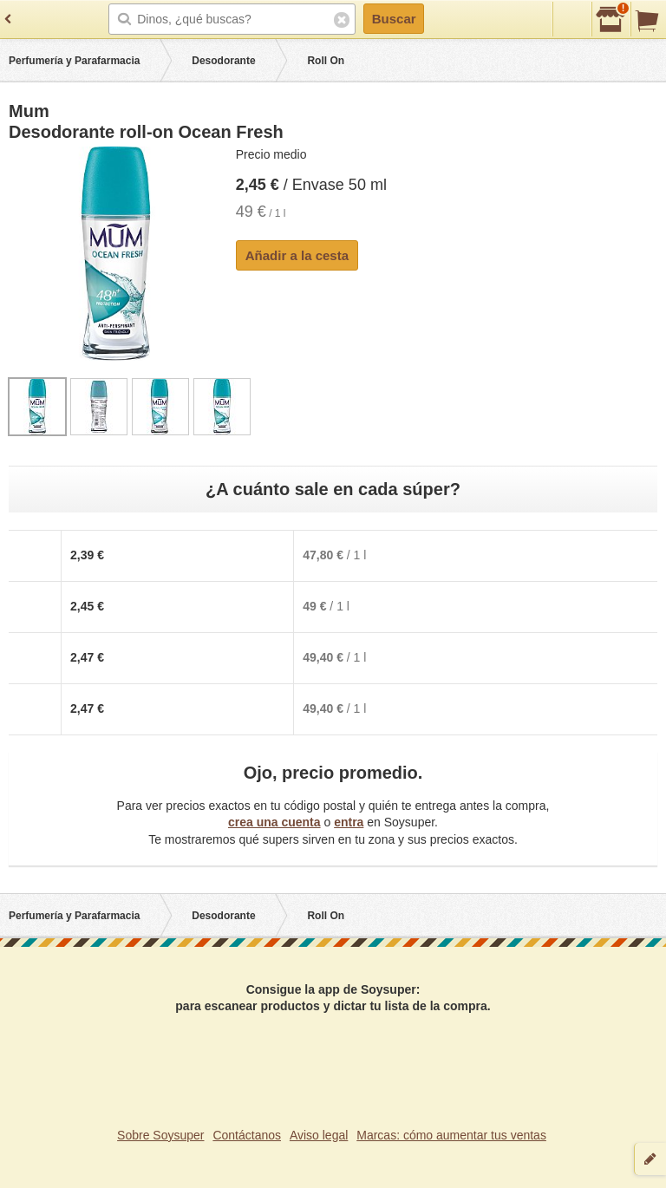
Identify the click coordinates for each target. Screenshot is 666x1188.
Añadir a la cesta (297, 255)
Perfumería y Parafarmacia (74, 61)
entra (348, 822)
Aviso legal (319, 1135)
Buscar (394, 18)
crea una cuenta (274, 822)
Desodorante (223, 61)
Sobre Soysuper (160, 1135)
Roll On (325, 61)
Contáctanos (246, 1135)
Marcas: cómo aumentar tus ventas (451, 1135)
